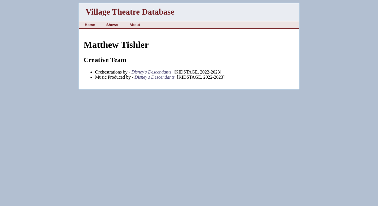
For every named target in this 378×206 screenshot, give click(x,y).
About (134, 25)
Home (90, 25)
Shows (112, 25)
